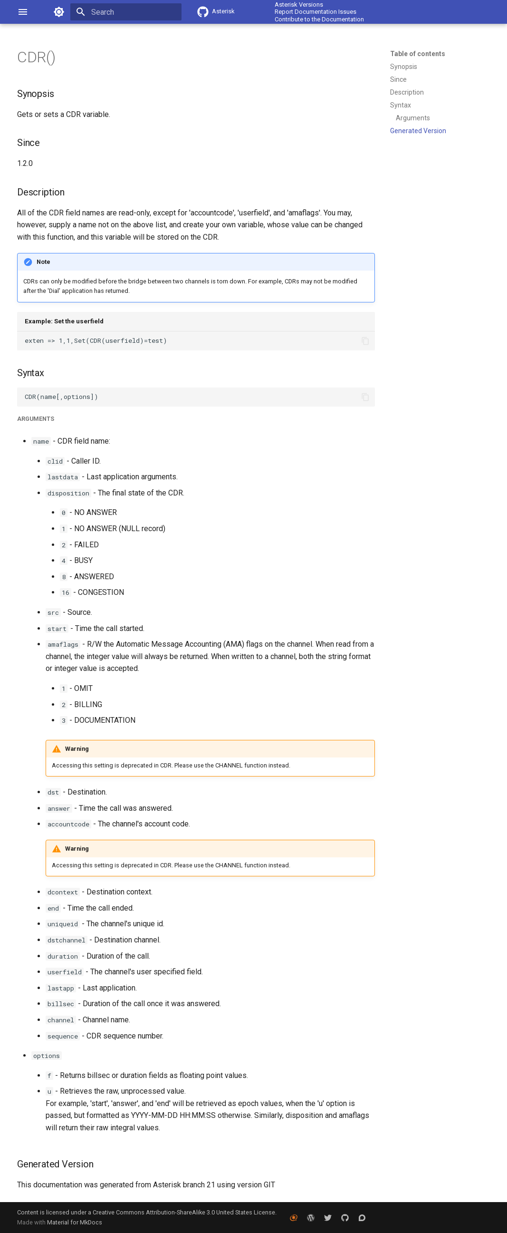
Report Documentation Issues (315, 11)
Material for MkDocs (74, 1222)
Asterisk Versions (299, 4)
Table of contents (417, 54)
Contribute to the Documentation (319, 19)
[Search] (126, 11)
